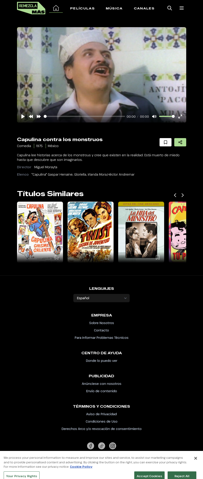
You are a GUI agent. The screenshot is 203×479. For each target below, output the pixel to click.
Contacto (101, 330)
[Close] (196, 465)
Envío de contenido (101, 391)
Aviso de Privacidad (101, 414)
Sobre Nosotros (101, 323)
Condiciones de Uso (101, 421)
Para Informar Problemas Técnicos (102, 337)
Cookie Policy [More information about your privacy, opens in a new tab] (81, 473)
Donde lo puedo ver (101, 360)
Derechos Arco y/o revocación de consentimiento (102, 429)
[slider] (84, 116)
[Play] (23, 116)
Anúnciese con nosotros (101, 383)
